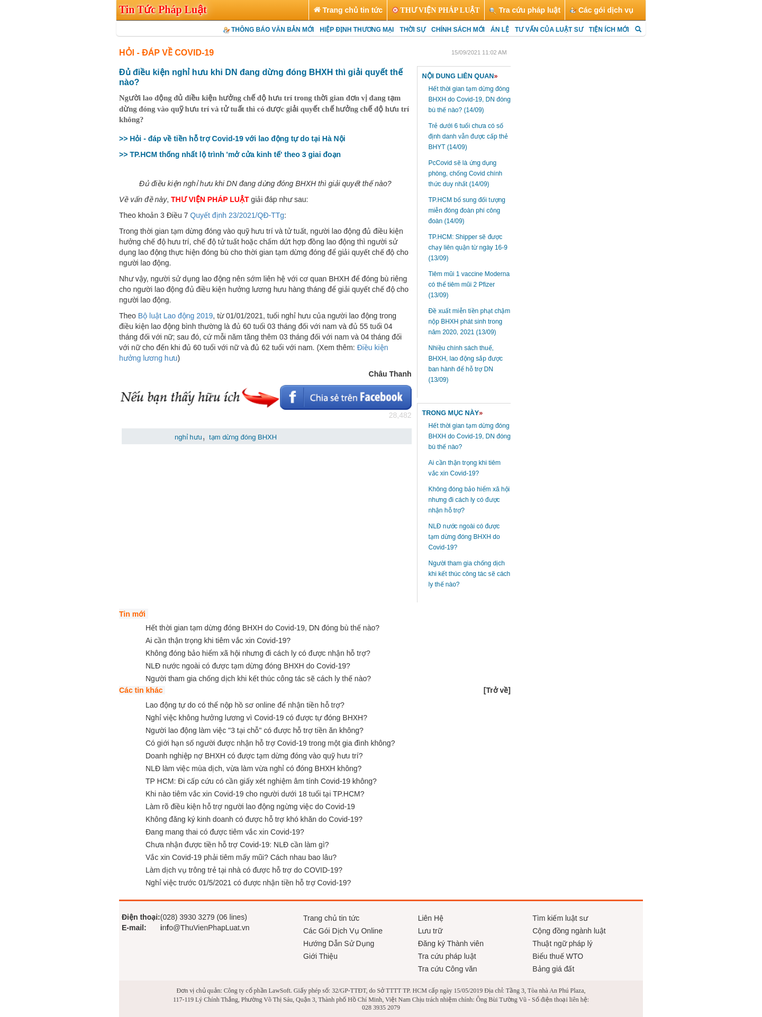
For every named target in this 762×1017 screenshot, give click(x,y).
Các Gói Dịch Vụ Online (343, 931)
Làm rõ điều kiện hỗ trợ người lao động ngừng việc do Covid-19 (250, 806)
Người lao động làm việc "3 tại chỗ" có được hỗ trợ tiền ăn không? (255, 730)
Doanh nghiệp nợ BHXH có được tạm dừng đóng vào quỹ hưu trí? (254, 756)
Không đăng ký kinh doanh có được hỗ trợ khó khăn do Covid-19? (254, 819)
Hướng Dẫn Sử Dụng (338, 943)
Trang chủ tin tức (331, 918)
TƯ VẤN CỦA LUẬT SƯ (549, 29)
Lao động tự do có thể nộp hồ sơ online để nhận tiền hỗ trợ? (245, 705)
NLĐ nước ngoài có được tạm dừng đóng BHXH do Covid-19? (464, 537)
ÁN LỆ (500, 29)
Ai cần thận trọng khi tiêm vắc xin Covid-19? (218, 640)
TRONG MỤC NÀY (452, 413)
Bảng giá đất (553, 969)
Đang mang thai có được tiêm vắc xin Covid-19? (225, 832)
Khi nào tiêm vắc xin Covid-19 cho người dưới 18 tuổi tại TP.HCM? (255, 794)
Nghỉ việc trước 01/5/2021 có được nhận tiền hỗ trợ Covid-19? (248, 882)
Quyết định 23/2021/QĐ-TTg (237, 215)
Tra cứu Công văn (447, 969)
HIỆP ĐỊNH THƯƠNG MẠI (357, 29)
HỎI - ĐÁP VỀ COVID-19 (166, 52)
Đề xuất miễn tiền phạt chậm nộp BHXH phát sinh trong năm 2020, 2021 (470, 321)
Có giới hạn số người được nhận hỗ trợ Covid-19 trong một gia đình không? (270, 743)
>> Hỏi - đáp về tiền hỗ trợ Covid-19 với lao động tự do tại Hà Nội (232, 138)
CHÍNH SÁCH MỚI (458, 29)
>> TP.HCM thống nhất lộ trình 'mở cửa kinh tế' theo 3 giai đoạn (230, 154)
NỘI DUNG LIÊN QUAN (460, 76)
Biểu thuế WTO (557, 956)
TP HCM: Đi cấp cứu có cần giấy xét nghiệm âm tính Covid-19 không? (261, 781)
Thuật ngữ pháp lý (562, 943)
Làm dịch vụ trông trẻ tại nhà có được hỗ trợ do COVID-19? (244, 870)
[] (497, 690)
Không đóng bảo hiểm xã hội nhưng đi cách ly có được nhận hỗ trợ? (469, 499)
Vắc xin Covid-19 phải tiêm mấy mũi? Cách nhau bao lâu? (241, 857)
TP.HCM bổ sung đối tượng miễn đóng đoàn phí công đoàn (467, 210)
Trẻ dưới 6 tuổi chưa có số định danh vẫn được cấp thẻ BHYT (468, 136)
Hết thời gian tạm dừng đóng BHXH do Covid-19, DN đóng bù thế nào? (470, 99)
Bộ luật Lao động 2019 (175, 315)
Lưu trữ (430, 931)
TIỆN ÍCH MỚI (609, 29)
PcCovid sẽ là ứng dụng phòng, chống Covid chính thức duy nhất (466, 173)
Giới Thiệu (320, 956)
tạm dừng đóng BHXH (243, 437)
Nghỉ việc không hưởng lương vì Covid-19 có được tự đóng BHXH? (256, 717)
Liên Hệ (430, 918)
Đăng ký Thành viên (451, 943)
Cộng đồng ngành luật (568, 931)
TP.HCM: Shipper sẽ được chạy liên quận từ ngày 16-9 (468, 247)
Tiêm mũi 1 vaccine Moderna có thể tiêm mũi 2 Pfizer (469, 284)
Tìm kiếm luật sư (559, 918)
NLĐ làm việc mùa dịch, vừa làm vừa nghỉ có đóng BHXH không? (253, 768)
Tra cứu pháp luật (447, 956)
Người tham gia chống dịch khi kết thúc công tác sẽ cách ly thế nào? (470, 574)
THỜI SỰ (412, 29)
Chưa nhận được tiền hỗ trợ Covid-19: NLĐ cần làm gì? (237, 844)
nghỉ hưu (188, 437)
